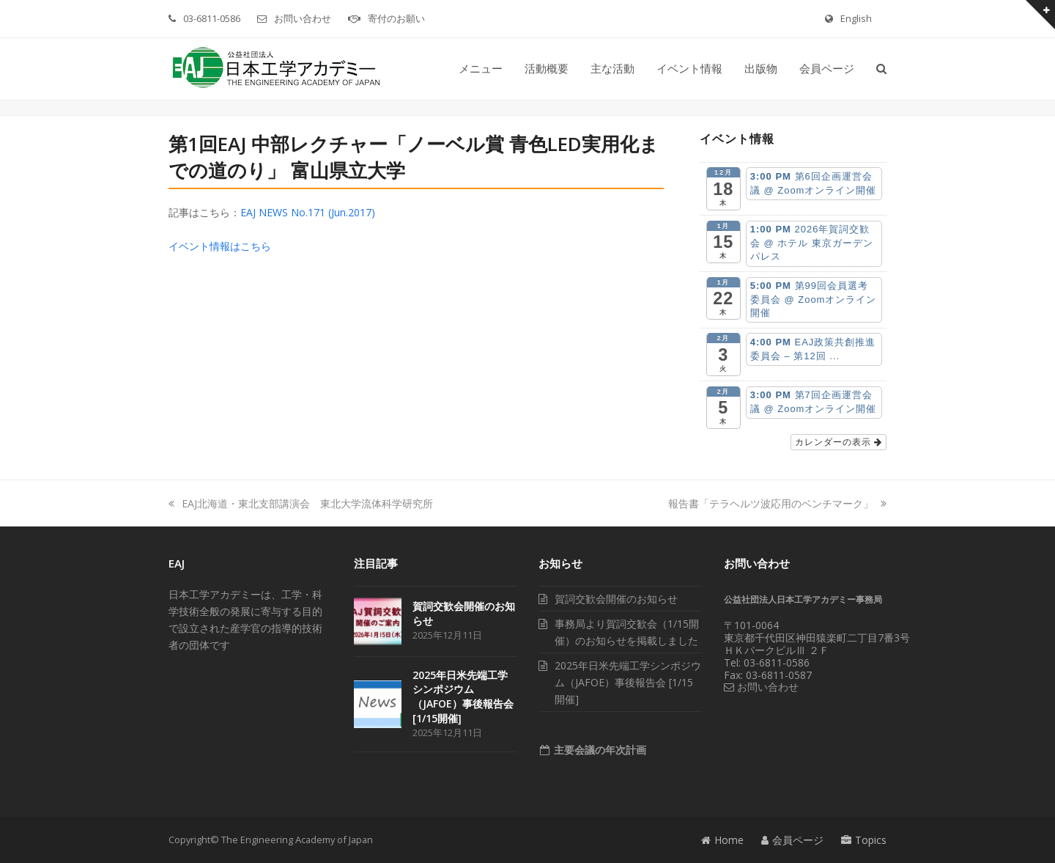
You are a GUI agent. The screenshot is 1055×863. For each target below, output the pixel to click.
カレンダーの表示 (838, 442)
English (856, 18)
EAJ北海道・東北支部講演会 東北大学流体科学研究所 (301, 503)
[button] (881, 69)
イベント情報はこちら (220, 246)
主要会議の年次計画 (598, 750)
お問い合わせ (302, 18)
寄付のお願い (396, 18)
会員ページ (792, 840)
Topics (863, 840)
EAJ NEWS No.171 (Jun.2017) (307, 212)
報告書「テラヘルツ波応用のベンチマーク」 (777, 503)
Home (722, 840)
